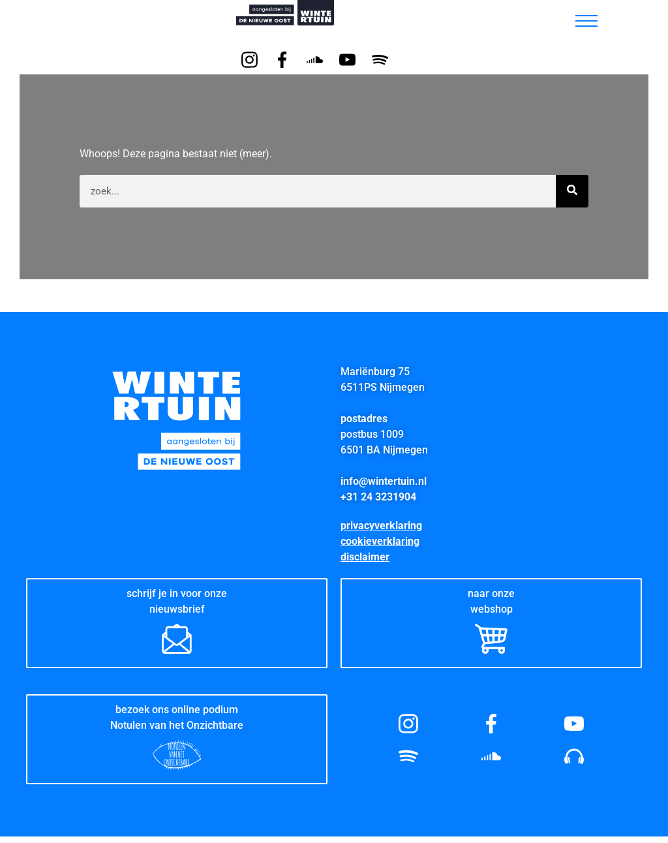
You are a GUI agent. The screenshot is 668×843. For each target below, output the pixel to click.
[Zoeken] (572, 191)
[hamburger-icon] (586, 21)
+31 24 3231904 (378, 497)
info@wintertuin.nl (384, 481)
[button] (552, 18)
